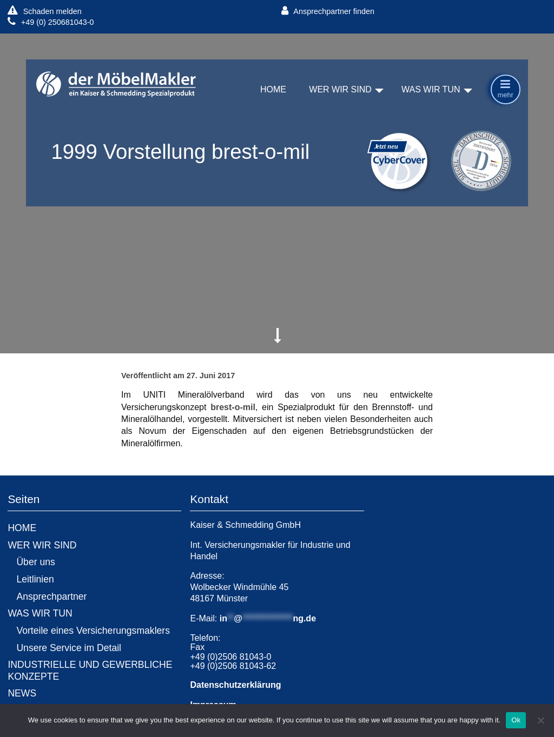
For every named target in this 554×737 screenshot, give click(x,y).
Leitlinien (35, 579)
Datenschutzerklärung (235, 684)
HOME (273, 90)
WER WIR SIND (340, 90)
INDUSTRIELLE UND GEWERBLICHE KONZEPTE (90, 670)
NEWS (22, 693)
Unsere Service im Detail (68, 647)
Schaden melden (44, 11)
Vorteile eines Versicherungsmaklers (93, 630)
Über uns (35, 562)
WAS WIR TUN (430, 90)
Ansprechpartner (51, 596)
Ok (515, 720)
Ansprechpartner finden (327, 11)
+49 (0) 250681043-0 (51, 22)
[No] (540, 720)
